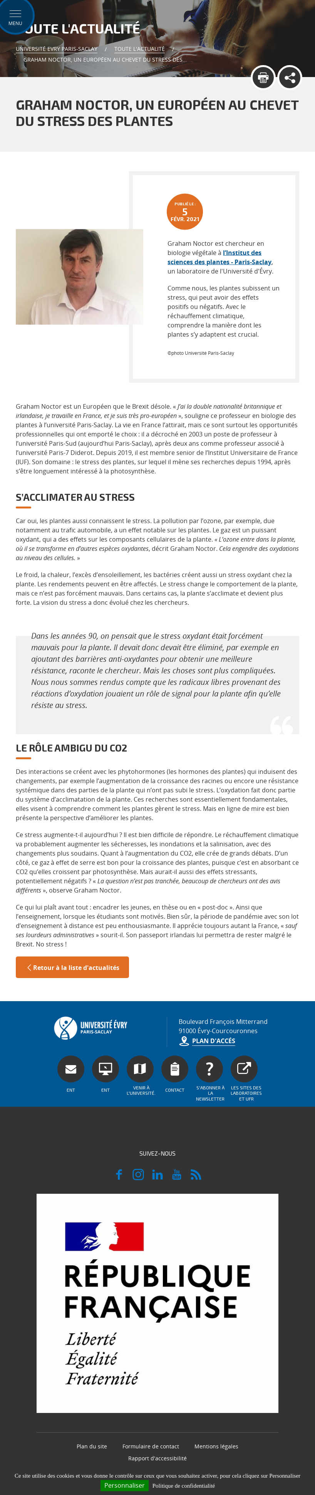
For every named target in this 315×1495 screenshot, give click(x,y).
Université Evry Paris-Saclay (56, 48)
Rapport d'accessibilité (157, 1458)
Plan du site (92, 1446)
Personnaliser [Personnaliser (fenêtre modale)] (124, 1485)
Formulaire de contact (150, 1446)
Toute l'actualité (139, 48)
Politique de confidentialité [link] (183, 1486)
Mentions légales (216, 1446)
